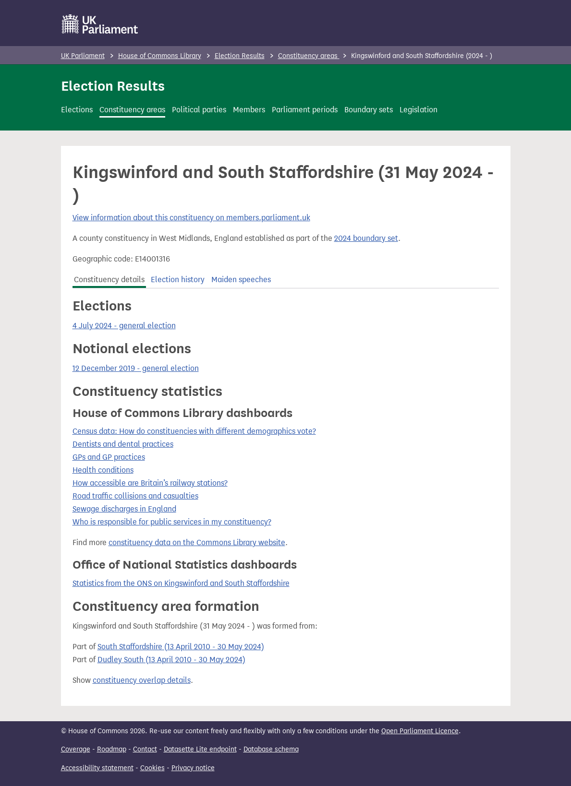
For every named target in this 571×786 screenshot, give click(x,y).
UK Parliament (83, 56)
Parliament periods (305, 109)
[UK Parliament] (100, 24)
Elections (77, 109)
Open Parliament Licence (420, 731)
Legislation (418, 109)
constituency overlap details (142, 680)
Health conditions (103, 470)
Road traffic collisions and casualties (135, 495)
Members (249, 109)
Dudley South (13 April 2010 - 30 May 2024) (171, 659)
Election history (178, 279)
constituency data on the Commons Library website (197, 542)
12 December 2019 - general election (136, 368)
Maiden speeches (241, 279)
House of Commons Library (159, 56)
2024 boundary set (366, 238)
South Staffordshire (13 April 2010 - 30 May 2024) (180, 646)
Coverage (75, 749)
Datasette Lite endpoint (200, 749)
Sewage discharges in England (124, 508)
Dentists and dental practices (123, 444)
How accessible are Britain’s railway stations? (150, 483)
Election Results (240, 56)
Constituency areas (309, 56)
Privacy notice (193, 768)
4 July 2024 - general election (124, 325)
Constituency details (109, 279)
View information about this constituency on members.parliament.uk (191, 217)
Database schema (271, 749)
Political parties (199, 109)
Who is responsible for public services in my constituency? (172, 521)
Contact (145, 749)
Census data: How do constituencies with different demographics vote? (194, 431)
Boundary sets (368, 109)
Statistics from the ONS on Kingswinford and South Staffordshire (181, 583)
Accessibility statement (97, 768)
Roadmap (111, 749)
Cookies (152, 768)
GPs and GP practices (109, 457)
